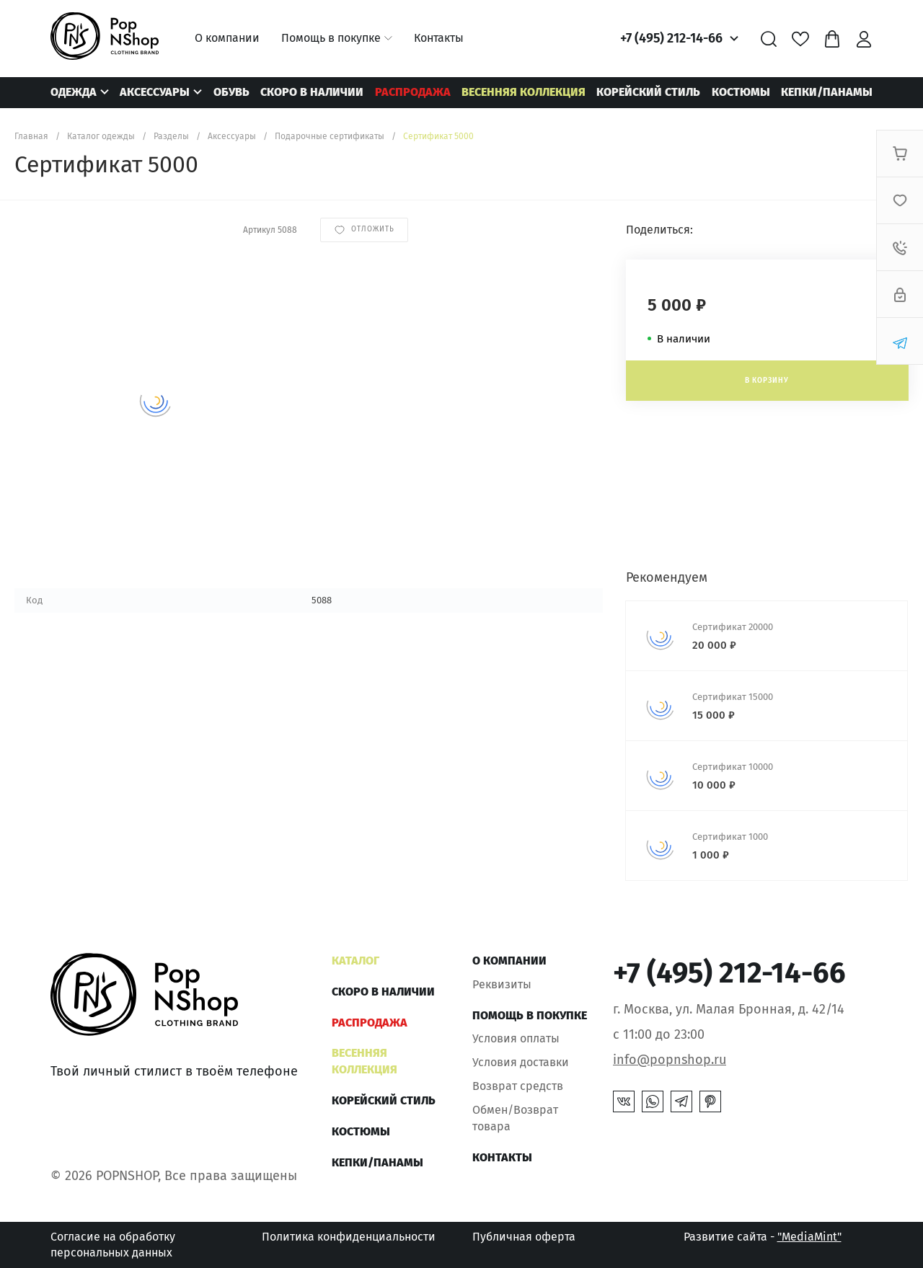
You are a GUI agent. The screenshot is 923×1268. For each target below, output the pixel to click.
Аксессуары (155, 92)
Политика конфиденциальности (349, 1236)
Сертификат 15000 (732, 696)
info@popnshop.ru (669, 1060)
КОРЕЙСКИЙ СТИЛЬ (648, 92)
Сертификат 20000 (732, 626)
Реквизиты (501, 984)
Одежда (73, 92)
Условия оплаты (516, 1038)
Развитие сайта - (763, 1236)
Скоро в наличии (311, 92)
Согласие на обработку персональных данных (112, 1244)
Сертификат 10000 (732, 766)
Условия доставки (520, 1062)
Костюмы (741, 92)
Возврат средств (517, 1086)
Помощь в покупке (331, 38)
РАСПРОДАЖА (413, 92)
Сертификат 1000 (730, 836)
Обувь (231, 92)
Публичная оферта (523, 1236)
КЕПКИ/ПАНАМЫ (827, 92)
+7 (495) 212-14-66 (671, 38)
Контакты (439, 38)
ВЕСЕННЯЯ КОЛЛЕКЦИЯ (524, 92)
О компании (227, 38)
